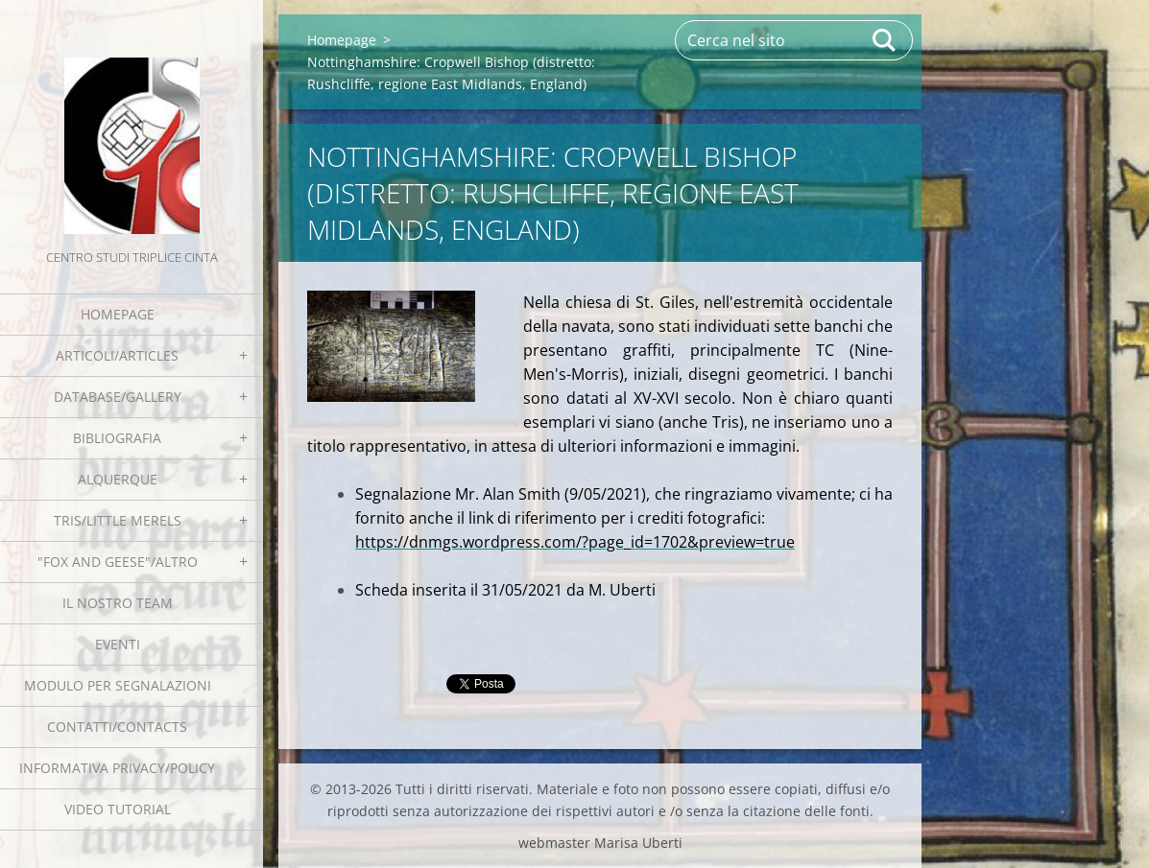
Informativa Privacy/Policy (117, 768)
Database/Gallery (117, 396)
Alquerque (117, 479)
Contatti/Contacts (117, 726)
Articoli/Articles (117, 355)
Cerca (885, 40)
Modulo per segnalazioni (117, 685)
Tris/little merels (117, 520)
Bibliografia (117, 438)
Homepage (118, 314)
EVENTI (117, 644)
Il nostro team (117, 603)
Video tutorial (117, 809)
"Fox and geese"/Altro (117, 561)
